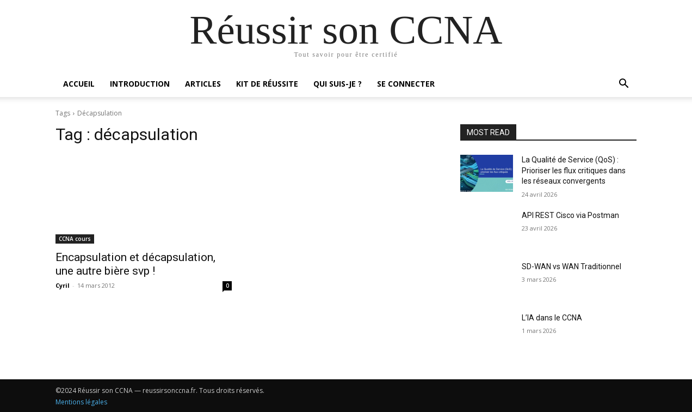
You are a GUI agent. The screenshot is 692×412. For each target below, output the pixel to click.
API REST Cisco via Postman (570, 215)
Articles (203, 83)
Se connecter (406, 83)
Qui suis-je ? (337, 83)
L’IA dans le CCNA (552, 317)
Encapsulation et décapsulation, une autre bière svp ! (135, 264)
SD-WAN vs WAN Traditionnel (571, 266)
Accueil (79, 83)
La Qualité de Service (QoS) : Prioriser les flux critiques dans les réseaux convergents (574, 170)
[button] (623, 85)
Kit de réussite (267, 83)
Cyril (62, 285)
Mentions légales (81, 402)
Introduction (140, 83)
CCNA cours (75, 239)
